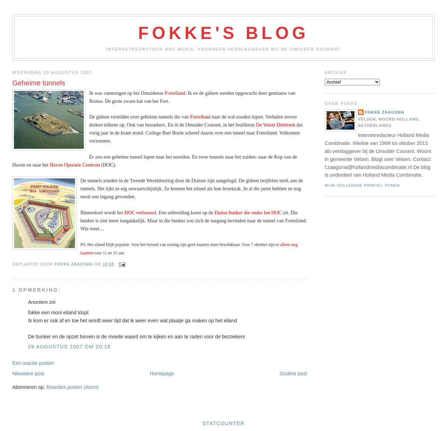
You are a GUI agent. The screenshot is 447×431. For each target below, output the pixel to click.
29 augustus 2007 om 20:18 (69, 346)
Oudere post (293, 373)
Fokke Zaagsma (384, 112)
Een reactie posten (33, 363)
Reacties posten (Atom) (72, 387)
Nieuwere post (28, 373)
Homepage (162, 373)
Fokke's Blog (223, 33)
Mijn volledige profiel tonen (362, 185)
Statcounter (224, 423)
